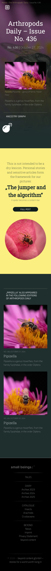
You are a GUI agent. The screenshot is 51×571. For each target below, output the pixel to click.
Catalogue (28, 505)
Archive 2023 (28, 489)
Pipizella (8, 91)
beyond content (28, 540)
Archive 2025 (28, 497)
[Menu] (7, 7)
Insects (28, 509)
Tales (28, 477)
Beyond (28, 525)
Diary (28, 486)
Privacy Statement (28, 536)
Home (4, 2)
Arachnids (28, 513)
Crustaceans (28, 516)
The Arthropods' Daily (19, 2)
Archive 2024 (28, 493)
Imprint (28, 532)
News (28, 529)
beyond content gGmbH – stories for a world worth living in (26, 560)
